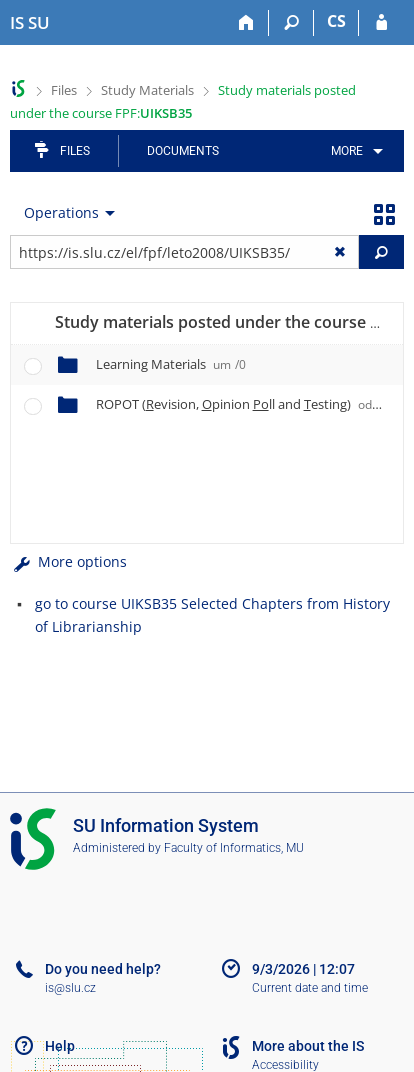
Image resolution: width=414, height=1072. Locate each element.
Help (60, 1046)
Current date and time (310, 988)
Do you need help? (103, 969)
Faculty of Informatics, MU (234, 848)
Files (64, 90)
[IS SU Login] (381, 23)
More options (68, 561)
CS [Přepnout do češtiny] (336, 21)
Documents (183, 151)
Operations (61, 212)
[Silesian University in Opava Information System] (30, 23)
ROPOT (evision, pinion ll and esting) (245, 404)
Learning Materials (171, 364)
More (347, 151)
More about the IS (308, 1046)
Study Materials (147, 90)
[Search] (291, 23)
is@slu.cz (70, 988)
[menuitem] (353, 151)
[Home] (246, 23)
